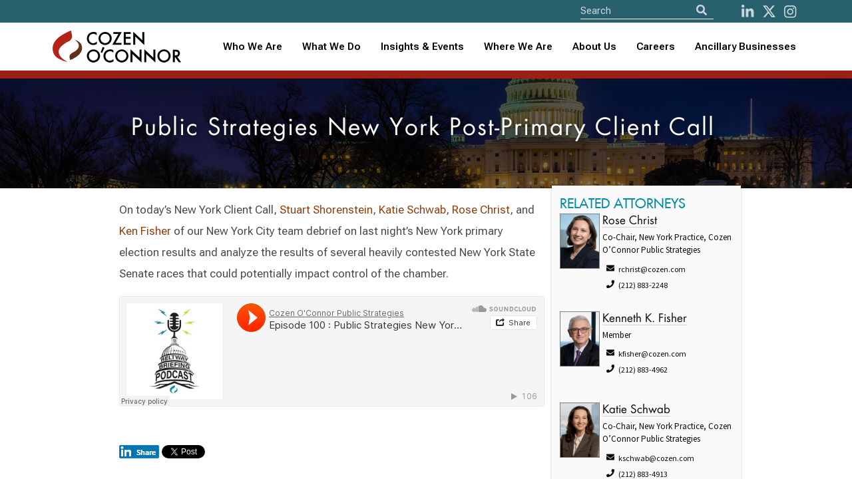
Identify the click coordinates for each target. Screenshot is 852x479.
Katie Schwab (412, 209)
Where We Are (518, 47)
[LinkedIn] (747, 12)
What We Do (331, 47)
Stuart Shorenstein (326, 209)
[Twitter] (769, 12)
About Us (594, 47)
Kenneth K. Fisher (644, 319)
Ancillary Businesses (745, 47)
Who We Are (252, 47)
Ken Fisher (145, 231)
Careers (655, 47)
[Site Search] (647, 10)
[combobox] (422, 47)
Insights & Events (422, 47)
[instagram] (790, 12)
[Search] (702, 10)
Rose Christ (481, 209)
